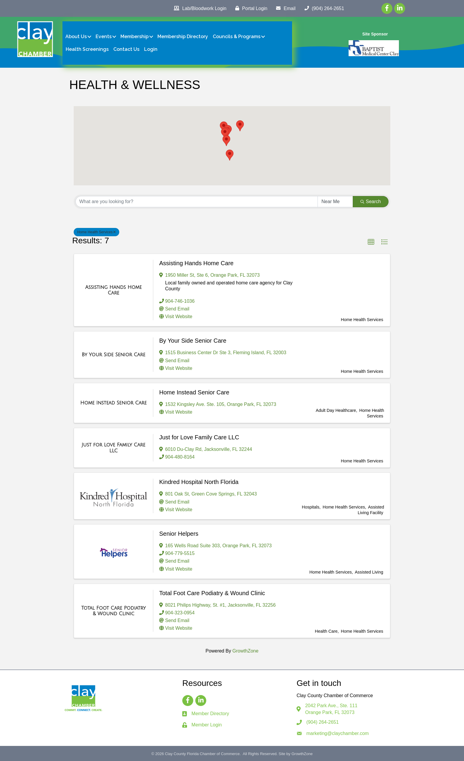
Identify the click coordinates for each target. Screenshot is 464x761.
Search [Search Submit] (370, 201)
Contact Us (126, 49)
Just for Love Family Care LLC (199, 437)
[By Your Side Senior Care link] (113, 355)
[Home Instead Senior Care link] (113, 403)
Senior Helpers (178, 533)
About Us (76, 36)
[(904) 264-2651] (323, 8)
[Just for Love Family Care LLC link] (113, 448)
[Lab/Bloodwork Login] (198, 8)
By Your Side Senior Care (192, 340)
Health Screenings (87, 49)
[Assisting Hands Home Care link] (113, 290)
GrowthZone (245, 650)
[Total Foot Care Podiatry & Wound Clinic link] (113, 611)
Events (104, 36)
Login (150, 49)
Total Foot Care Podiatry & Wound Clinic (212, 593)
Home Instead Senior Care (194, 392)
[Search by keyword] (196, 201)
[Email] (284, 8)
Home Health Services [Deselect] (96, 232)
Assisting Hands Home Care (196, 263)
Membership (134, 36)
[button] (226, 140)
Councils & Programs (236, 36)
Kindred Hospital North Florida (199, 482)
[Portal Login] (249, 8)
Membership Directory (182, 36)
